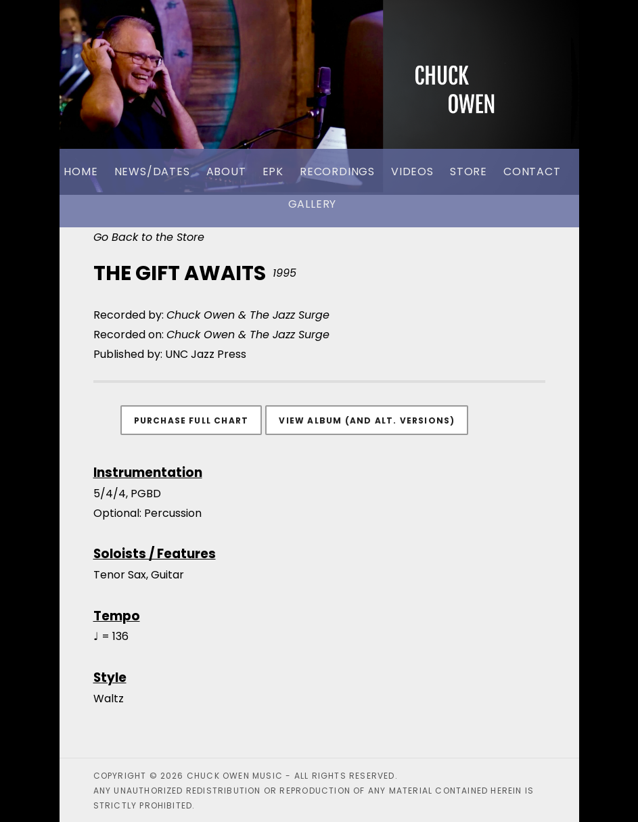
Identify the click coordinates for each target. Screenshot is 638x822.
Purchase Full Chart (191, 420)
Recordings (337, 171)
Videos (412, 171)
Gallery (312, 204)
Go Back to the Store (148, 237)
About (226, 171)
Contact (532, 171)
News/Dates (152, 171)
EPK (273, 171)
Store (468, 171)
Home (80, 171)
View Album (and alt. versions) (367, 420)
